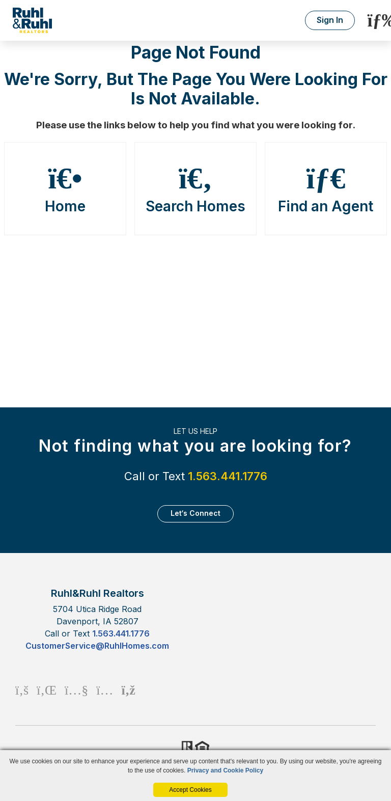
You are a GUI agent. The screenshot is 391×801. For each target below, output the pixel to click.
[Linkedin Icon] (47, 690)
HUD (204, 748)
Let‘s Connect (195, 513)
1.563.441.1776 (227, 476)
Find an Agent (326, 189)
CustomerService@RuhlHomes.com (97, 646)
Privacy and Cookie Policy (225, 770)
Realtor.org (186, 748)
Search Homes (195, 189)
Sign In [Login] (330, 20)
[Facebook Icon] (22, 690)
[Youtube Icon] (76, 690)
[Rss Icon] (128, 690)
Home (65, 189)
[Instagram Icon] (104, 690)
